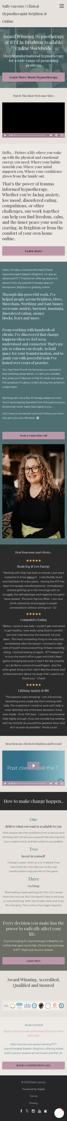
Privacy (33, 1103)
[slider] (30, 135)
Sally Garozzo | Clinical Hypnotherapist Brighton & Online (24, 14)
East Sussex (23, 1031)
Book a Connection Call (33, 435)
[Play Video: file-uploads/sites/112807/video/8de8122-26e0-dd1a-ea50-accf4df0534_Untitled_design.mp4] (33, 766)
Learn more (33, 251)
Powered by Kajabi (33, 1089)
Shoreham (38, 1031)
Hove (50, 1031)
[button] (59, 1113)
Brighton (9, 1031)
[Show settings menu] (56, 135)
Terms (33, 1096)
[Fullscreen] (62, 135)
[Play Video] (5, 135)
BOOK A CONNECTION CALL (33, 1065)
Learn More (34, 960)
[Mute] (50, 135)
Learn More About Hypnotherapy (33, 77)
